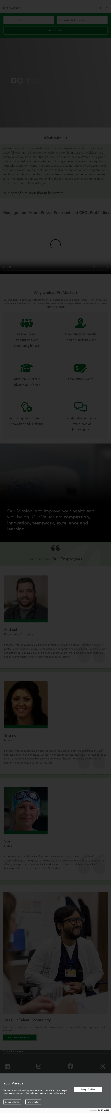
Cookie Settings (12, 1102)
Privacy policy (33, 1102)
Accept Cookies (88, 1089)
